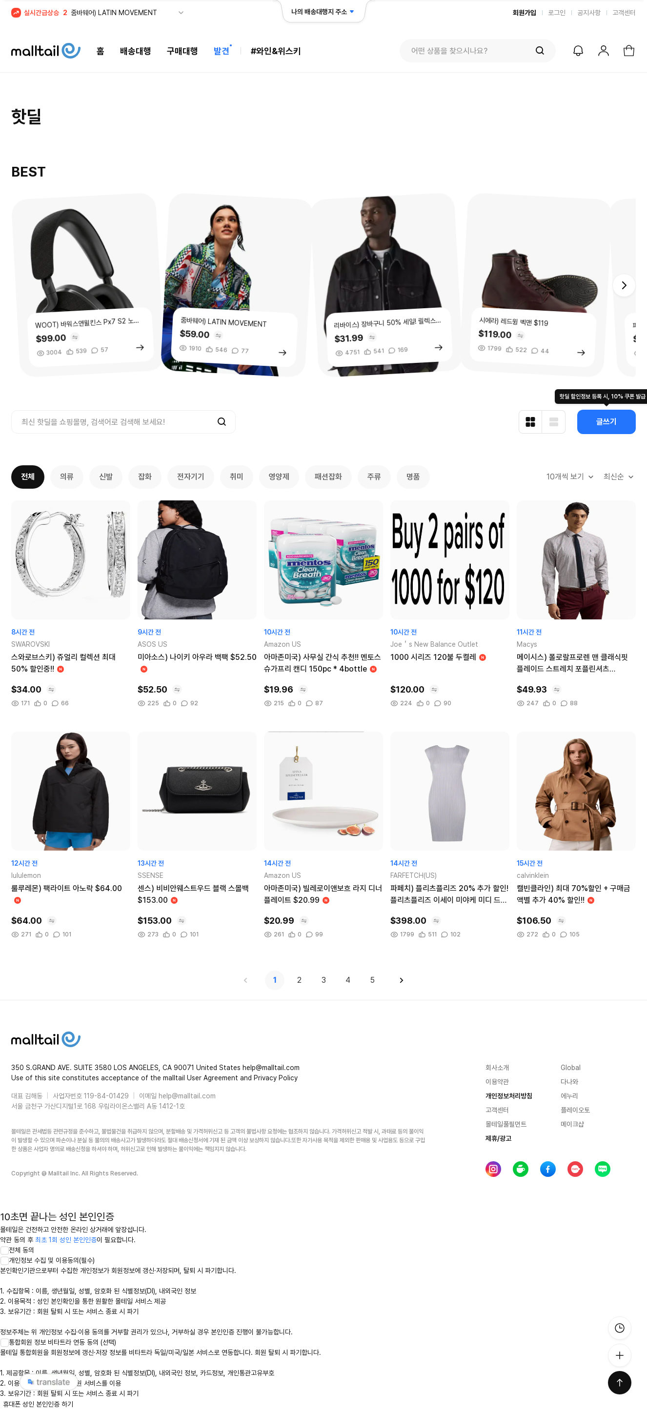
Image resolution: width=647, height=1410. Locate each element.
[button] (624, 285)
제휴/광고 (498, 1138)
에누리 (569, 1096)
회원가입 (524, 13)
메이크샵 (572, 1124)
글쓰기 (606, 421)
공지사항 (589, 13)
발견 (221, 51)
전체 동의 (17, 1250)
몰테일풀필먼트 (505, 1124)
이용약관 (497, 1082)
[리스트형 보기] (554, 422)
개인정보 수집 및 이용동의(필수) (47, 1260)
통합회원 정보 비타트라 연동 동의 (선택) (58, 1342)
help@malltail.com (187, 1096)
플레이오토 (575, 1110)
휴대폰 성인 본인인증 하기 (38, 1404)
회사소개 (497, 1068)
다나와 (569, 1082)
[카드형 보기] (530, 422)
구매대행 (182, 51)
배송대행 (135, 51)
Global (571, 1068)
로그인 (557, 13)
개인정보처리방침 (508, 1096)
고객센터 (624, 13)
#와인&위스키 (276, 51)
